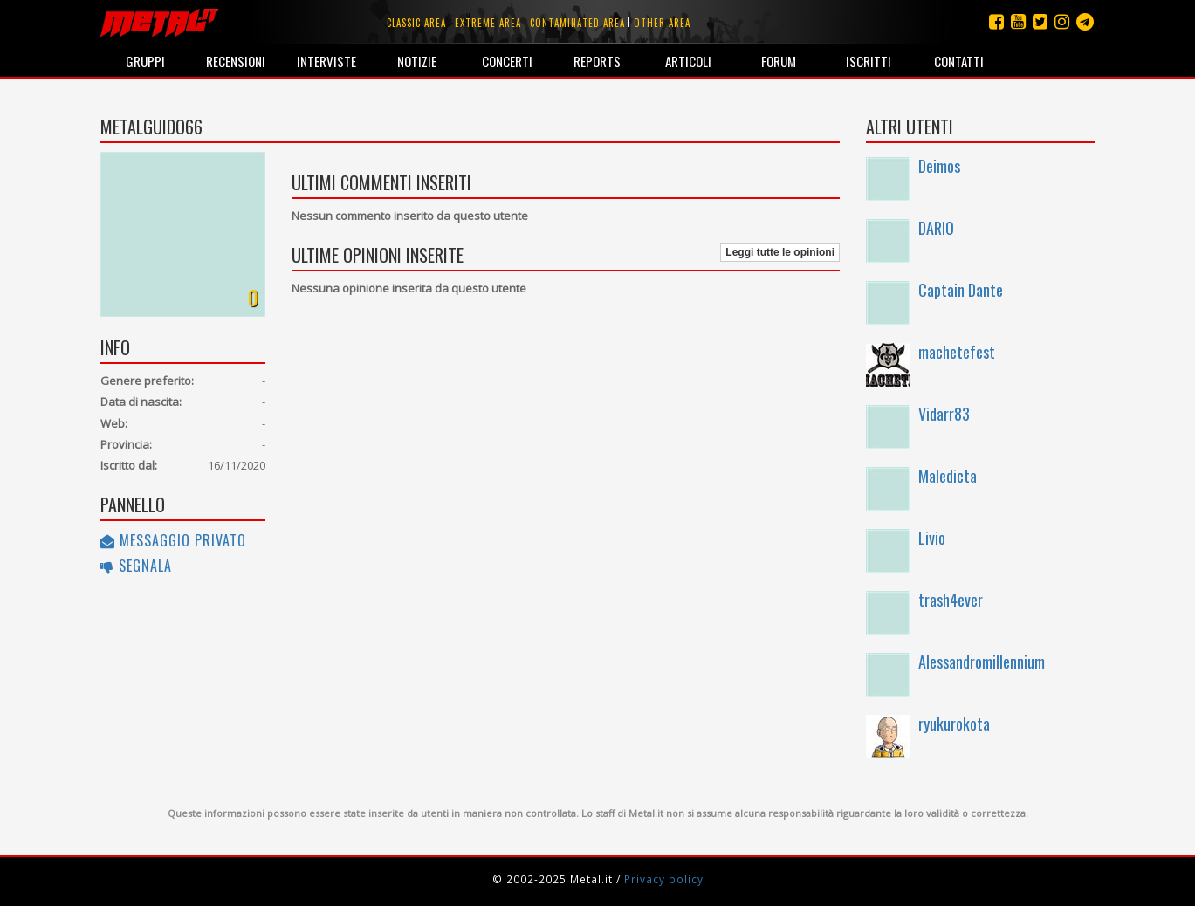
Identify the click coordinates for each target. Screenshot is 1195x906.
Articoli (688, 61)
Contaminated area (577, 22)
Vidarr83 (944, 413)
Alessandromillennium (981, 661)
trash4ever (950, 599)
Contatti (959, 61)
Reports (597, 61)
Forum (778, 61)
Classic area (416, 22)
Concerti (507, 61)
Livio (931, 537)
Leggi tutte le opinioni (779, 252)
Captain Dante (960, 289)
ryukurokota (954, 723)
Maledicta (947, 475)
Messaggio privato (173, 540)
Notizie (416, 61)
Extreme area (488, 22)
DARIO (936, 227)
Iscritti (868, 61)
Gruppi (145, 61)
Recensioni (235, 61)
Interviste (326, 61)
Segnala (136, 565)
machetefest (956, 351)
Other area (662, 22)
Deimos (939, 165)
